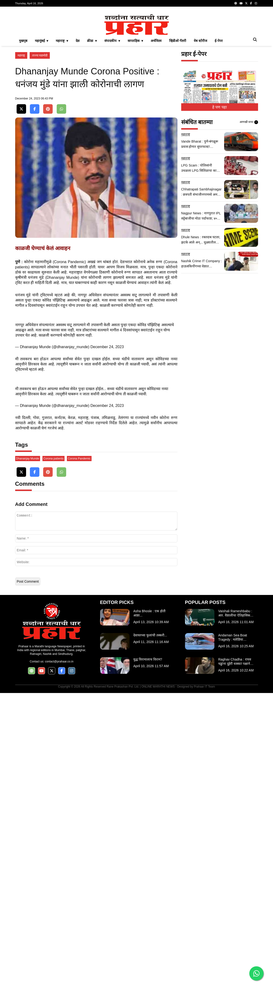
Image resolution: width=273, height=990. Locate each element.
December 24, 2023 (107, 347)
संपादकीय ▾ (112, 41)
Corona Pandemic (79, 458)
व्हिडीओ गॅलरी (177, 41)
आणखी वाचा (249, 122)
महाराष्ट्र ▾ (62, 41)
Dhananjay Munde (27, 458)
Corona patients (53, 458)
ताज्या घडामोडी (39, 55)
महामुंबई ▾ (41, 41)
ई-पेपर (219, 41)
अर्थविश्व (156, 41)
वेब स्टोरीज (200, 41)
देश (77, 41)
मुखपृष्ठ (23, 41)
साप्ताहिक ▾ (135, 41)
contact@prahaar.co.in (59, 661)
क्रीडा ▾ (92, 41)
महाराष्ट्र (21, 55)
